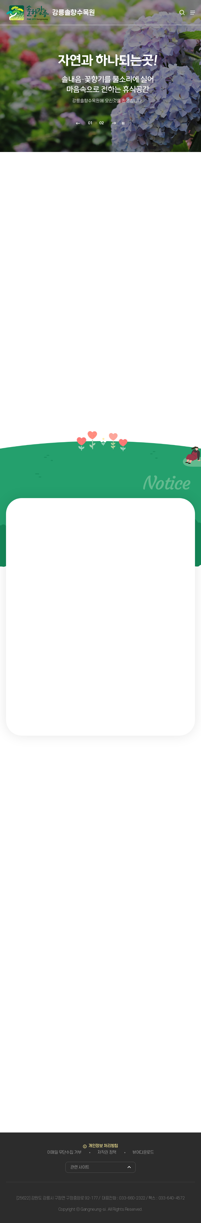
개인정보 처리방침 (103, 1145)
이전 (78, 123)
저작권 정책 (106, 1152)
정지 (123, 123)
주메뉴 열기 (192, 12)
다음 (114, 123)
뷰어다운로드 (143, 1152)
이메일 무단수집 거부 (64, 1152)
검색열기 (182, 12)
